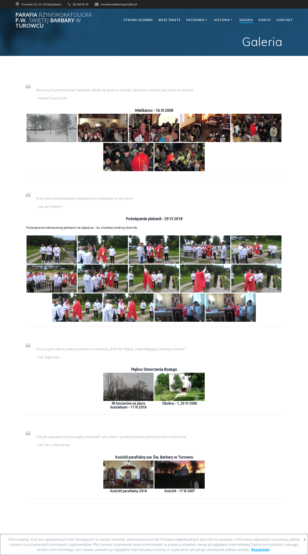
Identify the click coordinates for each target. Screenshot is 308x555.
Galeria (246, 20)
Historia (222, 20)
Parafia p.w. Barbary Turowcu (53, 20)
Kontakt (285, 20)
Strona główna (138, 20)
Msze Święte (169, 20)
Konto (265, 20)
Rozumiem (260, 549)
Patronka (195, 20)
